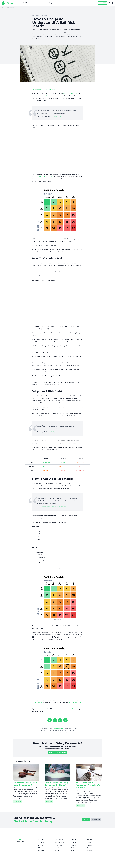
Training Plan (58, 845)
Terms (89, 848)
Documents (18, 3)
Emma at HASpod (58, 728)
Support (73, 842)
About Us (73, 845)
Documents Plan (59, 842)
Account (89, 842)
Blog (50, 3)
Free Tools (41, 850)
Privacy (89, 850)
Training (25, 3)
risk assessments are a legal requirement (44, 89)
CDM (31, 3)
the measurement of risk (45, 176)
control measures (37, 702)
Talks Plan (57, 848)
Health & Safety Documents (57, 752)
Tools (46, 3)
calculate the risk (42, 96)
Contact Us (74, 848)
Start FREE (102, 3)
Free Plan (86, 819)
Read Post (18, 801)
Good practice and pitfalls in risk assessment (52, 506)
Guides (89, 845)
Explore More (96, 819)
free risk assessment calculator (67, 709)
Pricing (57, 850)
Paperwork (12, 7)
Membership (38, 3)
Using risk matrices (59, 116)
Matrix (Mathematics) (56, 432)
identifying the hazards (70, 93)
